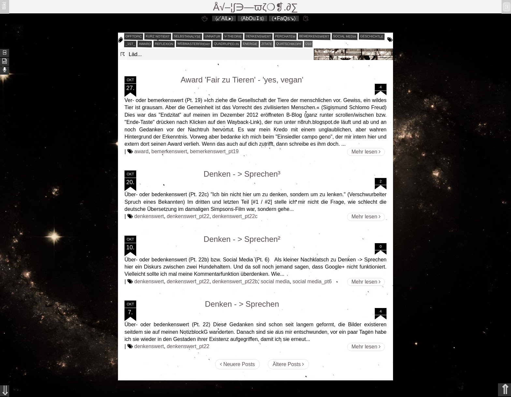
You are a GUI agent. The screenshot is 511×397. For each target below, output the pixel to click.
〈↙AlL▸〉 (224, 18)
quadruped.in (226, 44)
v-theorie (233, 36)
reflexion (164, 44)
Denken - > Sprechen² (242, 239)
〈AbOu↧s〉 (252, 18)
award (145, 44)
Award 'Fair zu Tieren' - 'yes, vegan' (242, 79)
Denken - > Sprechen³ (242, 173)
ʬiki (4, 5)
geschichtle (371, 36)
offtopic (133, 36)
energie (250, 44)
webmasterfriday (193, 44)
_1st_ (130, 44)
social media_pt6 (312, 281)
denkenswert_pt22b (235, 281)
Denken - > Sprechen (242, 304)
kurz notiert (158, 36)
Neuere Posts (237, 364)
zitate (266, 44)
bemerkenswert (314, 36)
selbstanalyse (187, 36)
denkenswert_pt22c (234, 216)
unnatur (212, 36)
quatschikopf (288, 44)
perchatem (285, 36)
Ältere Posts (288, 364)
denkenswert (258, 36)
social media (344, 36)
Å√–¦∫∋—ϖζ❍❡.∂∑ (255, 7)
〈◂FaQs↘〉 (284, 18)
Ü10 (308, 44)
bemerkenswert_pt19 (214, 151)
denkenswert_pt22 (188, 216)
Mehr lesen (366, 151)
